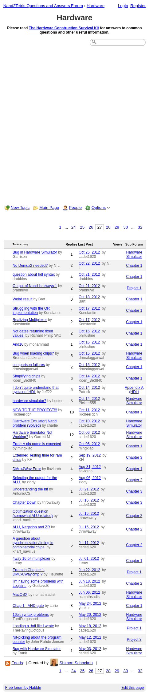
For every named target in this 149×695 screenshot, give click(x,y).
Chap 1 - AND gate (28, 606)
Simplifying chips (26, 376)
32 (140, 227)
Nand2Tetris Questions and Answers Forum (43, 5)
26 (91, 227)
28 (108, 227)
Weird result (22, 299)
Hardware (95, 5)
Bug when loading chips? (33, 353)
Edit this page (132, 687)
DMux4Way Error (27, 469)
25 (82, 227)
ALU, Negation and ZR (31, 527)
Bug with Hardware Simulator (37, 649)
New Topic (20, 207)
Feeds (17, 662)
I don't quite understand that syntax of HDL (36, 389)
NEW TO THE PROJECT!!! (35, 410)
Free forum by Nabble (23, 687)
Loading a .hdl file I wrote (33, 626)
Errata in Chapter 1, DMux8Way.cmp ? (29, 572)
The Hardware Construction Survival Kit (64, 28)
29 (117, 227)
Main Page (49, 207)
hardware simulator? (29, 401)
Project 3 (134, 639)
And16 (18, 344)
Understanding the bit (30, 489)
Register (138, 5)
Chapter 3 (134, 457)
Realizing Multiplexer (30, 320)
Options (99, 207)
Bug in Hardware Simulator (35, 252)
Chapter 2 (134, 480)
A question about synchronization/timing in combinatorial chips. (33, 542)
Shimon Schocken (75, 662)
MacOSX (20, 594)
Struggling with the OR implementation (31, 310)
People (75, 207)
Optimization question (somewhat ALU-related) (33, 513)
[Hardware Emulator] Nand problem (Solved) (35, 423)
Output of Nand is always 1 (35, 286)
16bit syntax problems (31, 614)
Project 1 (134, 288)
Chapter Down (24, 502)
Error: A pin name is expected (37, 444)
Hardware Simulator (134, 254)
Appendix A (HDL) (134, 389)
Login (123, 5)
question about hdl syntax (34, 274)
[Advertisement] (74, 124)
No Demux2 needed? (30, 265)
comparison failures (29, 365)
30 (125, 227)
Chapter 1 (134, 265)
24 (73, 227)
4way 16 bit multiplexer (31, 558)
